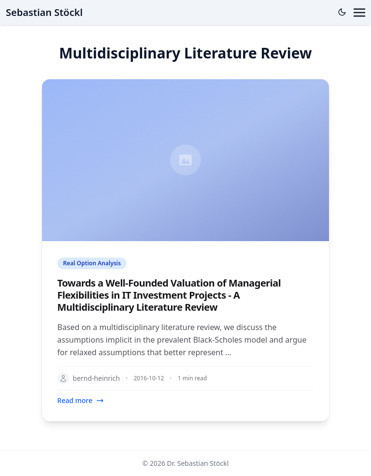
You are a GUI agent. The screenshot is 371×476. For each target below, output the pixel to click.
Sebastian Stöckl (44, 12)
